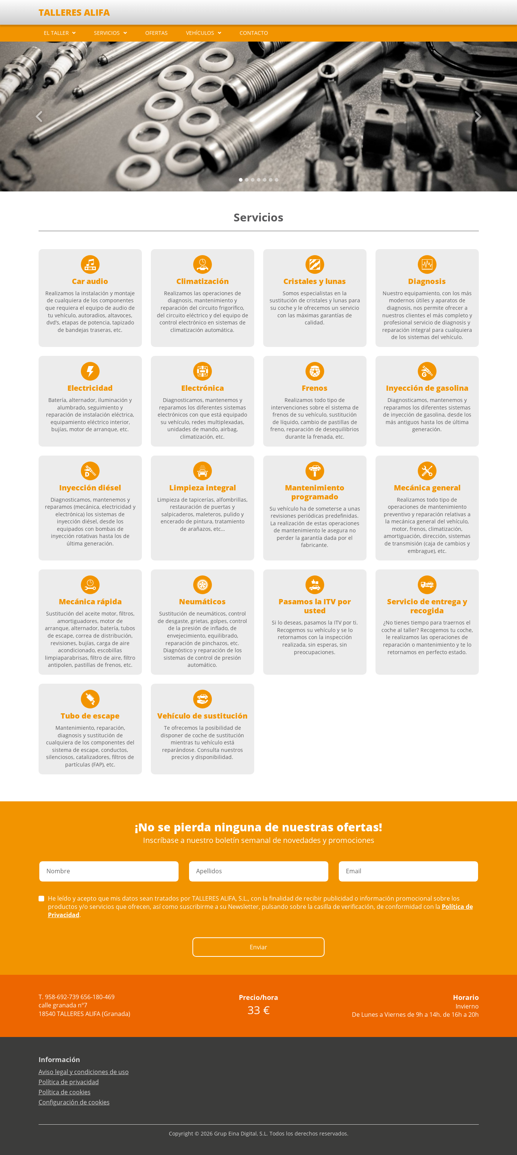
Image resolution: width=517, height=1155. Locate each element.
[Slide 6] (277, 179)
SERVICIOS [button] (107, 32)
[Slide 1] (247, 179)
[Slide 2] (253, 179)
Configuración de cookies (74, 1102)
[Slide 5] (271, 179)
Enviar (258, 947)
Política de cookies (65, 1092)
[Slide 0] (241, 179)
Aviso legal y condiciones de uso (84, 1072)
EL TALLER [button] (56, 32)
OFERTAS (156, 32)
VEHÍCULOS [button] (200, 32)
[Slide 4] (265, 179)
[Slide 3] (259, 179)
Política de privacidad (69, 1082)
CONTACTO (254, 32)
